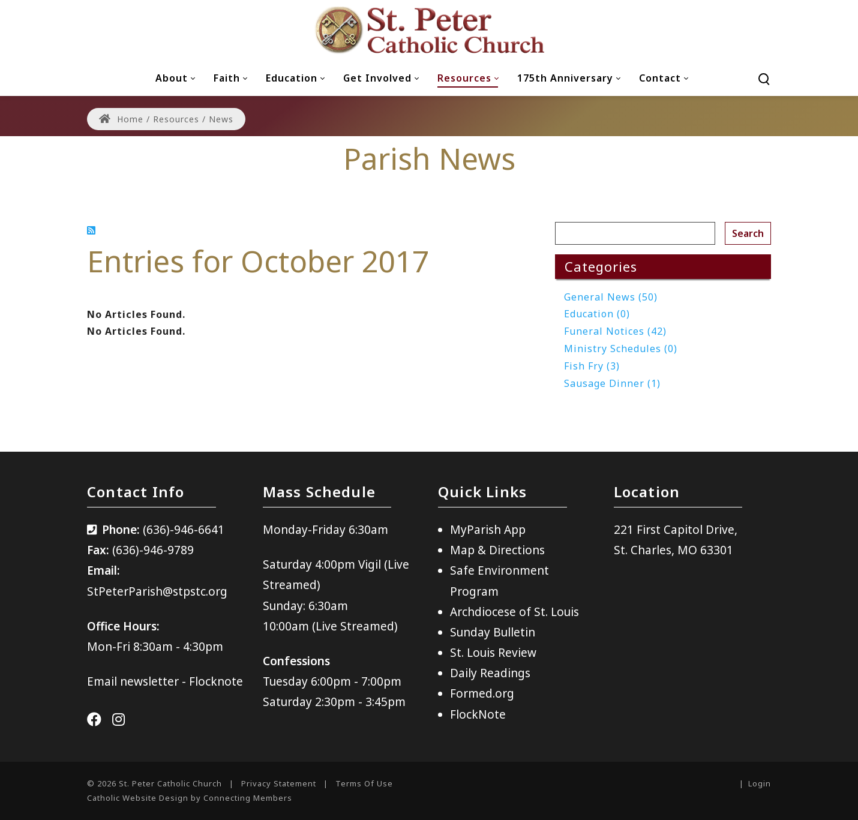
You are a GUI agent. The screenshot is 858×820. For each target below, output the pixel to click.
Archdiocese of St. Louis (514, 612)
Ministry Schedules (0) (620, 348)
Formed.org (482, 693)
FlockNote (478, 714)
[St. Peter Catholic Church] (429, 30)
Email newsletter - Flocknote (165, 681)
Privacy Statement (278, 783)
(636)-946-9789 (153, 550)
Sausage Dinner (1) (612, 383)
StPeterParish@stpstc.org (157, 591)
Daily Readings (490, 673)
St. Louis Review (493, 652)
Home (121, 119)
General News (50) (611, 297)
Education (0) (597, 313)
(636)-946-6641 (183, 529)
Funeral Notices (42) (615, 331)
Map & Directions (497, 550)
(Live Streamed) (355, 626)
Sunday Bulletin (492, 632)
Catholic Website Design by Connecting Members (189, 797)
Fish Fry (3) (592, 366)
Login (759, 783)
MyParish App (488, 529)
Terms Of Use (364, 783)
